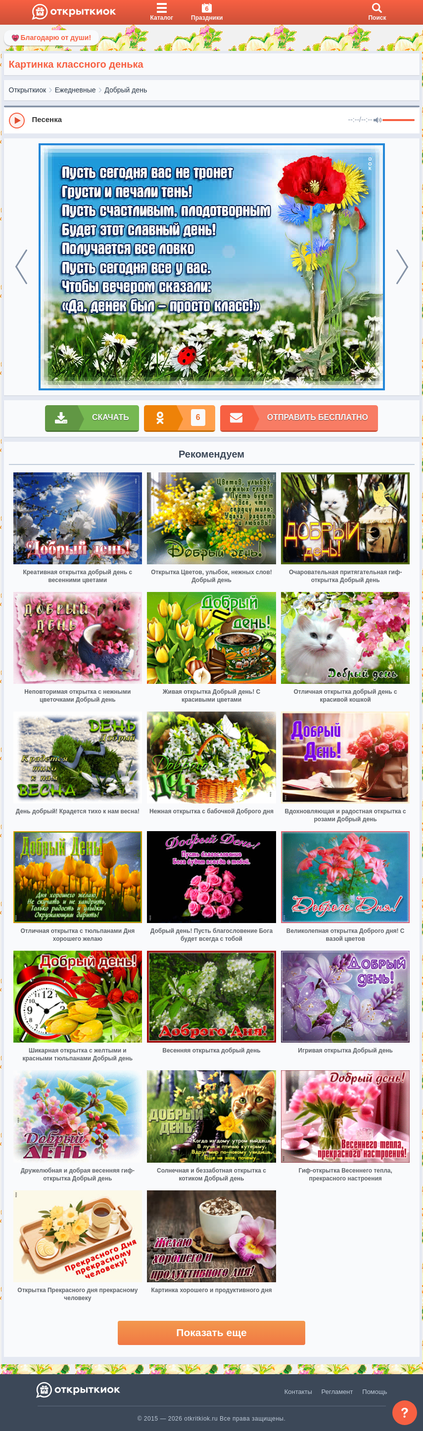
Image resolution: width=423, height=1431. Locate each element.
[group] (212, 120)
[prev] (21, 266)
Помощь (374, 1391)
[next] (402, 266)
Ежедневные (75, 90)
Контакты (298, 1391)
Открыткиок (28, 90)
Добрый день (125, 90)
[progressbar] (398, 120)
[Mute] (377, 121)
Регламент (337, 1391)
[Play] (17, 120)
